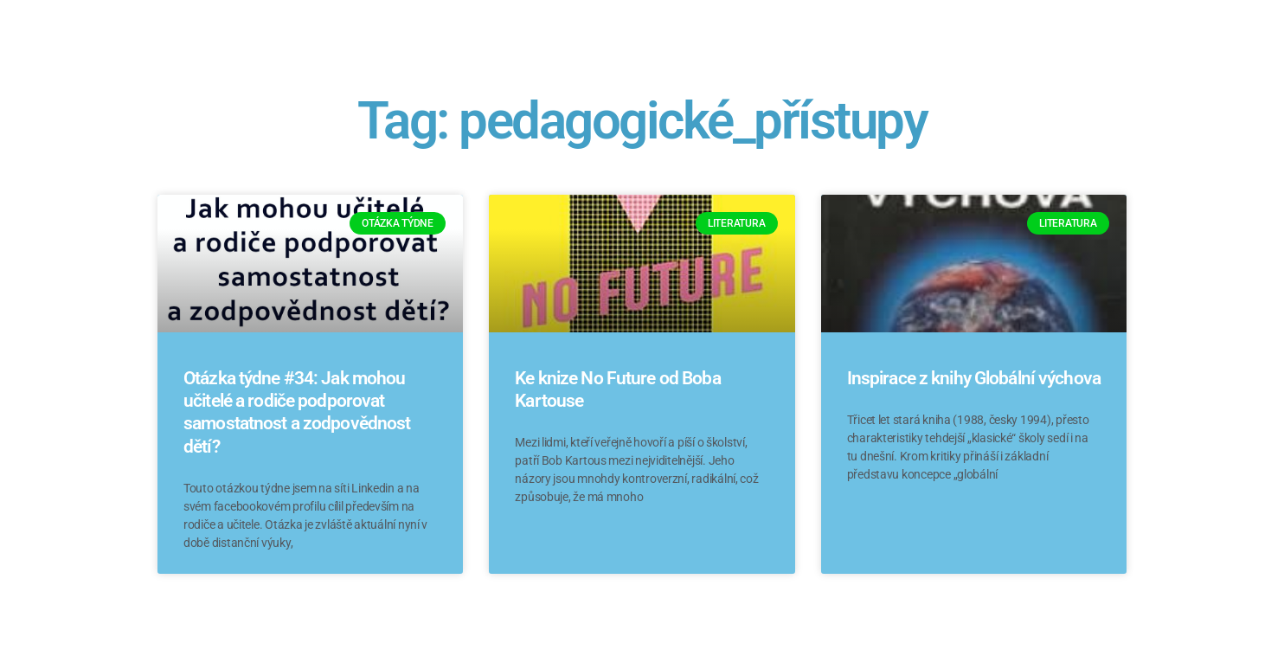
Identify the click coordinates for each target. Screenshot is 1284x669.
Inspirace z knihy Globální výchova (974, 378)
